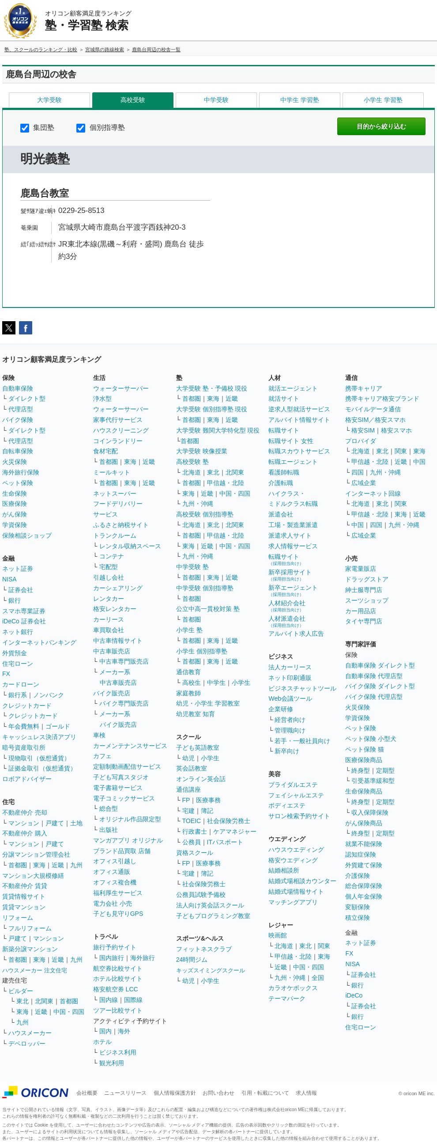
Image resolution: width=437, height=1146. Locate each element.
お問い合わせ (218, 1093)
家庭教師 (188, 693)
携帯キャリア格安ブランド (382, 398)
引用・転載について (265, 1093)
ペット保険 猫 (364, 749)
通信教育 (188, 671)
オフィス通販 (111, 871)
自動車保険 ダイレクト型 (380, 665)
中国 (419, 461)
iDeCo (353, 995)
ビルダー (20, 990)
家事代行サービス (118, 419)
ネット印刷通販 (290, 677)
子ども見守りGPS (118, 913)
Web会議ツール (290, 698)
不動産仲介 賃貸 (24, 885)
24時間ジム (192, 959)
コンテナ (111, 556)
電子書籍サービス (118, 787)
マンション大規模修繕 (33, 875)
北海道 (191, 472)
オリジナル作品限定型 (130, 819)
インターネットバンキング (39, 642)
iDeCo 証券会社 (24, 621)
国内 (105, 1031)
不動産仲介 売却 (24, 812)
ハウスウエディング (296, 849)
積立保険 (357, 917)
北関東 (44, 1001)
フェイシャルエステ (296, 795)
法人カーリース (290, 667)
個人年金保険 (363, 896)
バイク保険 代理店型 (374, 696)
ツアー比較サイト (118, 1010)
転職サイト (283, 430)
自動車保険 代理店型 (374, 675)
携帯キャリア (363, 388)
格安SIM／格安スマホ (375, 419)
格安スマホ (396, 430)
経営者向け (290, 719)
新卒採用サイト (290, 575)
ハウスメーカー (30, 1032)
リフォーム (17, 917)
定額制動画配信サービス (127, 766)
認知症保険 (360, 854)
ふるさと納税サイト (121, 524)
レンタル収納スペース (130, 546)
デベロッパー (26, 1043)
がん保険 (14, 514)
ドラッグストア (366, 579)
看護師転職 (283, 472)
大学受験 (49, 99)
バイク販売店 (111, 693)
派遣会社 (280, 514)
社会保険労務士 (228, 820)
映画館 (277, 935)
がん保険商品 (363, 823)
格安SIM (363, 430)
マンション (23, 823)
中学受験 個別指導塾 (205, 588)
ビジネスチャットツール (302, 688)
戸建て (54, 823)
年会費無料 (23, 726)
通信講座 (188, 789)
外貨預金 (14, 652)
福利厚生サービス (118, 892)
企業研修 (280, 709)
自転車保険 (17, 451)
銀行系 (17, 694)
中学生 (216, 682)
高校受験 (133, 99)
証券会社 (20, 589)
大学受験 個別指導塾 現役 (212, 409)
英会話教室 (191, 768)
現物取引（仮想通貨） (39, 758)
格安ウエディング (293, 860)
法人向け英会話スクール (210, 905)
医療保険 (14, 503)
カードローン (20, 684)
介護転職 (280, 482)
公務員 (191, 842)
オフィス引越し (114, 861)
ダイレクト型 (26, 398)
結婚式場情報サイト (296, 891)
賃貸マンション (23, 907)
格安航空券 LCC (115, 989)
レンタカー (108, 598)
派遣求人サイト (290, 535)
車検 (99, 735)
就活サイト (283, 398)
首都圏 (17, 865)
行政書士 (194, 831)
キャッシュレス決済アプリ (39, 736)
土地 (76, 823)
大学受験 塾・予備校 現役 (212, 388)
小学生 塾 (189, 630)
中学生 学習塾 (299, 99)
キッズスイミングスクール (210, 970)
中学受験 (216, 99)
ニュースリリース (125, 1093)
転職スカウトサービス (299, 451)
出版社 (108, 829)
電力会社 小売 (112, 903)
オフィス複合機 (114, 882)
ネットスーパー (114, 493)
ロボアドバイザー (27, 778)
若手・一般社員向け (302, 740)
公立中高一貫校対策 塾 (208, 608)
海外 (124, 1031)
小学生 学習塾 (383, 99)
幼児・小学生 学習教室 (208, 703)
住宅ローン (17, 663)
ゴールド (57, 726)
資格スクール (194, 852)
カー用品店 (360, 611)
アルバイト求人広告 (296, 633)
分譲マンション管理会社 (36, 854)
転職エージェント (293, 461)
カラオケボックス (293, 987)
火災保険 (14, 461)
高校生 (191, 682)
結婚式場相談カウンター (302, 880)
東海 (39, 865)
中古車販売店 (111, 651)
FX (6, 673)
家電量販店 (360, 568)
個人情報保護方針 (175, 1093)
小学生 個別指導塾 (201, 651)
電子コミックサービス (124, 798)
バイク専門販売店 (124, 703)
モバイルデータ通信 (373, 409)
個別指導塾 (100, 127)
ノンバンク (48, 694)
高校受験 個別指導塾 (205, 514)
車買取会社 (108, 630)
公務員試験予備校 (201, 894)
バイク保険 (17, 419)
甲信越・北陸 (225, 482)
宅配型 (108, 566)
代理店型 (20, 409)
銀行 (14, 600)
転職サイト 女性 (290, 440)
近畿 (58, 865)
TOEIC (191, 820)
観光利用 (111, 1062)
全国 (318, 977)
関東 (324, 945)
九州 (76, 865)
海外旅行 (142, 957)
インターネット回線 (373, 493)
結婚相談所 (283, 870)
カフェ (102, 755)
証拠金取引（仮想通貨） (42, 768)
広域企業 (363, 482)
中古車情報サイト (118, 640)
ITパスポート (225, 842)
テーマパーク (286, 998)
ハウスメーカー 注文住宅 (34, 970)
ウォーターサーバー (121, 388)
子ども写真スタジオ (121, 777)
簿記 (207, 810)
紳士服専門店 (363, 589)
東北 (22, 1001)
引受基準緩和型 (373, 780)
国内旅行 (111, 957)
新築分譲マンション (30, 948)
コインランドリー (118, 440)
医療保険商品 (363, 759)
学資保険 (14, 524)
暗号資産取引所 (23, 747)
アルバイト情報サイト (299, 419)
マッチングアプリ (293, 902)
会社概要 (87, 1093)
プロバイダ (360, 440)
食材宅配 (105, 451)
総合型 (108, 808)
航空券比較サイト (118, 968)
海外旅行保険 (20, 472)
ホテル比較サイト (118, 978)
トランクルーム (114, 535)
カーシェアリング (118, 588)
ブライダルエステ (293, 784)
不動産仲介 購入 (24, 833)
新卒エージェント (293, 590)
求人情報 (306, 1093)
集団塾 (37, 127)
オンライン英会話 (201, 778)
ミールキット (111, 472)
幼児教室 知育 (195, 713)
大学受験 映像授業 (201, 451)
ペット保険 (17, 482)
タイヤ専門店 (363, 621)
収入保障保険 (369, 812)
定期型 (385, 770)
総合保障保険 (363, 885)
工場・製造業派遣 (293, 524)
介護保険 (357, 875)
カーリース (108, 619)
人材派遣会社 (286, 621)
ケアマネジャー (234, 831)
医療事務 (208, 800)
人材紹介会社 (286, 606)
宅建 (188, 810)
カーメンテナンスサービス (130, 745)
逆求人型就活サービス (299, 409)
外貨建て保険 (363, 865)
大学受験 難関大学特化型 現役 (218, 430)
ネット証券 (17, 568)
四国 (357, 472)
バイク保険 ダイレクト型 (380, 686)
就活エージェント (293, 388)
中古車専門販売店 (124, 661)
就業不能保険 (363, 843)
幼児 (188, 758)
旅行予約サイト (114, 947)
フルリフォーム (30, 928)
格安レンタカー (114, 608)
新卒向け (287, 751)
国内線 (108, 999)
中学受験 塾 (192, 566)
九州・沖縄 (197, 503)
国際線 (133, 999)
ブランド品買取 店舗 (122, 850)
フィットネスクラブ (204, 948)
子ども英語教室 (197, 747)
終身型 (360, 770)
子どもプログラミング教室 (213, 915)
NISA (9, 579)
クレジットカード (27, 705)
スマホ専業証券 (23, 611)
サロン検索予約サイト (299, 816)
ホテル (102, 1041)
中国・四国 (68, 1011)
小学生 (241, 682)
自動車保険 (17, 388)
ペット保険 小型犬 (370, 738)
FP (186, 800)
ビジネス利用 (117, 1052)
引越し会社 (108, 577)
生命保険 (14, 493)
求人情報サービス (293, 546)
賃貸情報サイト (23, 896)
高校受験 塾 (192, 461)
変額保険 (357, 907)
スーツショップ (366, 600)
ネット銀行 (17, 631)
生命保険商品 (363, 791)
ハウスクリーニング (121, 430)
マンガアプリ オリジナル (128, 840)
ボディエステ (286, 805)
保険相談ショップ (27, 535)
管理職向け (290, 730)
